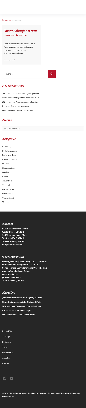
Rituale (5, 176)
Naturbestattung (8, 168)
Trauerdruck (7, 181)
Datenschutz (53, 393)
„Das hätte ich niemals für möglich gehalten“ (21, 93)
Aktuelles (6, 358)
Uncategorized (8, 189)
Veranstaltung (8, 198)
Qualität (5, 172)
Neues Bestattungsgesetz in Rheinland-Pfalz (20, 98)
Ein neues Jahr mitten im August (15, 106)
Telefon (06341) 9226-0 (13, 238)
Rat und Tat (7, 331)
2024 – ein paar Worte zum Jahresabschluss (20, 102)
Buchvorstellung (9, 155)
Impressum (42, 393)
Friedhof (5, 164)
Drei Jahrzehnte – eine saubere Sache (17, 110)
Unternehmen (8, 193)
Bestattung (6, 146)
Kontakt (5, 363)
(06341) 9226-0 (17, 280)
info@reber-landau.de (12, 244)
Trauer (5, 347)
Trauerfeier (6, 185)
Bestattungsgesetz (9, 151)
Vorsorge (6, 202)
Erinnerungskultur (9, 159)
